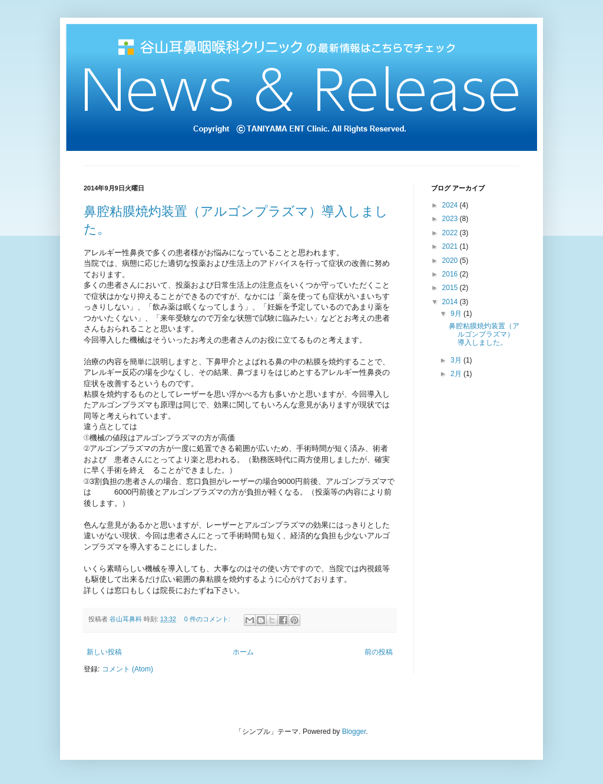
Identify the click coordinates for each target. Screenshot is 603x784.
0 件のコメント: (208, 618)
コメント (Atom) (127, 669)
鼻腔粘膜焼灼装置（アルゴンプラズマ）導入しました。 (484, 334)
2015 (451, 288)
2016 (451, 274)
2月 (456, 374)
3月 (456, 360)
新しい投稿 (104, 652)
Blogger (354, 731)
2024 (451, 205)
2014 (451, 302)
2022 (451, 233)
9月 (456, 313)
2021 (451, 246)
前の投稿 (379, 652)
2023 (451, 219)
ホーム (243, 652)
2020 (451, 260)
